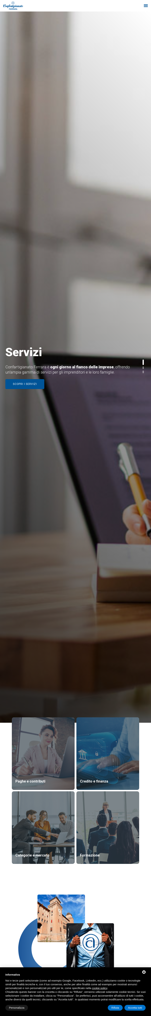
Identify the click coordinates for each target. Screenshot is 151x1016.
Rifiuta (115, 1007)
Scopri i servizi (25, 384)
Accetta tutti (135, 1007)
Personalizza (16, 1007)
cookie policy (99, 988)
